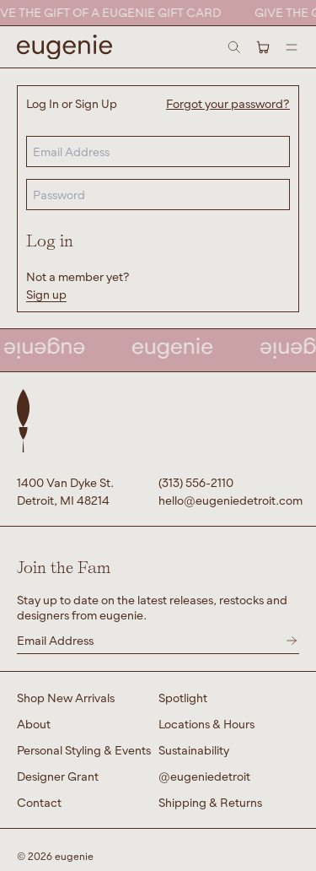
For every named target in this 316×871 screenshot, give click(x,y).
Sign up (46, 294)
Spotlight (182, 697)
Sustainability (193, 750)
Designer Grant (58, 776)
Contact (39, 802)
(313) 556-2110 (195, 482)
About (34, 724)
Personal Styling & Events (84, 750)
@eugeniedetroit (204, 776)
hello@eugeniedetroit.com (229, 500)
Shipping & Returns (210, 802)
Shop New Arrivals (66, 697)
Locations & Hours (206, 724)
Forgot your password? (228, 103)
